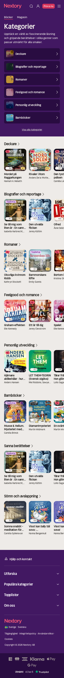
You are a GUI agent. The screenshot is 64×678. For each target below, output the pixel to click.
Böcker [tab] (8, 17)
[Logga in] (38, 6)
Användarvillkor (46, 633)
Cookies (9, 639)
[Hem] (16, 6)
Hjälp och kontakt (18, 559)
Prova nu (48, 6)
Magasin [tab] (22, 17)
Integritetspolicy (27, 633)
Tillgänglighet (11, 633)
